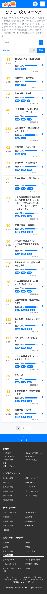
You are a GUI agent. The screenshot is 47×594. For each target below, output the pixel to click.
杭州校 (27, 547)
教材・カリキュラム (32, 478)
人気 (33, 50)
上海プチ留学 (30, 551)
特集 (4, 463)
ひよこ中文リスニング (11, 456)
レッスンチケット (9, 512)
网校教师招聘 (8, 500)
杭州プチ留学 (8, 551)
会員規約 (27, 577)
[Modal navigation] (42, 3)
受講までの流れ (8, 487)
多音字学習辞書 (8, 560)
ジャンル (6, 50)
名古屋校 (6, 542)
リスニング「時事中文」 (34, 453)
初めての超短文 (31, 460)
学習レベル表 (8, 491)
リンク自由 (24, 580)
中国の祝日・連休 (9, 564)
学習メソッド (8, 483)
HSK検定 (6, 530)
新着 (41, 50)
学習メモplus (7, 496)
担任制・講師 (8, 478)
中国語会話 (7, 453)
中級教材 (6, 517)
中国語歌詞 (29, 456)
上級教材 (28, 517)
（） (25, 78)
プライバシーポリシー (13, 577)
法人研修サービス (31, 491)
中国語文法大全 (8, 460)
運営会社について (10, 580)
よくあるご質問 (31, 496)
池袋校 (27, 542)
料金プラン (29, 483)
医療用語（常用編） (32, 564)
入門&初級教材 (30, 512)
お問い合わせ (37, 577)
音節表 (27, 568)
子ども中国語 (8, 526)
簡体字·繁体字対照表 (33, 560)
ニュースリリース (27, 582)
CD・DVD (29, 526)
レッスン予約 (30, 487)
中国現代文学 (8, 521)
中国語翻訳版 (30, 521)
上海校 (5, 547)
